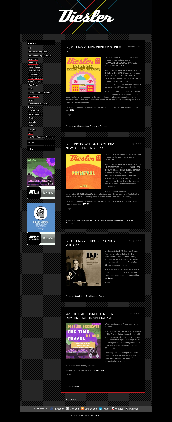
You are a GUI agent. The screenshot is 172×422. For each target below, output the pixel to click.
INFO (30, 148)
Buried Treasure (35, 71)
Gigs (30, 89)
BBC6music (33, 63)
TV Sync (32, 130)
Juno (110, 278)
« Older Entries (70, 399)
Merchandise (33, 96)
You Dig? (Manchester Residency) (41, 137)
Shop (31, 126)
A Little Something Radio (38, 52)
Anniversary (33, 59)
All (30, 48)
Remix (31, 118)
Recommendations (36, 114)
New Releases (34, 111)
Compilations (33, 74)
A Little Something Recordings (40, 56)
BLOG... (32, 42)
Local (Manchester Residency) (40, 93)
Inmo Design (96, 415)
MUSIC (31, 142)
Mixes (31, 100)
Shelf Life (32, 122)
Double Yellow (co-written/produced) (115, 220)
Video (31, 133)
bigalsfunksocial (35, 67)
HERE (71, 110)
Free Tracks (33, 85)
